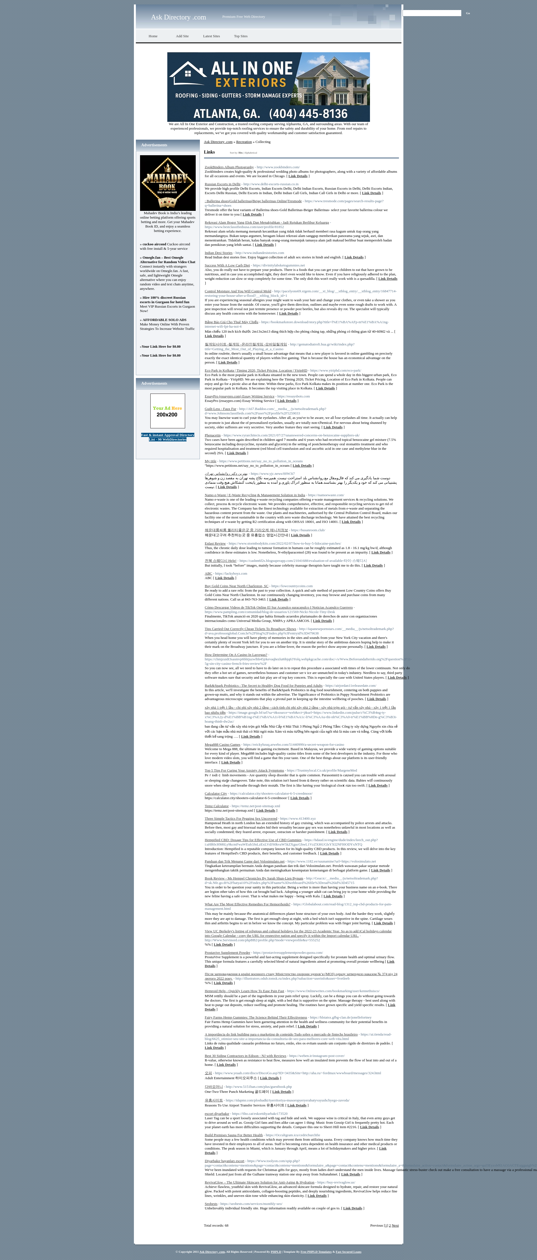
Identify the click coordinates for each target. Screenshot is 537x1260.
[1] (386, 1225)
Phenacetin (213, 435)
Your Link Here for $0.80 (161, 346)
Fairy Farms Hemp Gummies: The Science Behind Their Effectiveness (256, 1017)
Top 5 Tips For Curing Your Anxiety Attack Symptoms (244, 770)
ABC (208, 573)
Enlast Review (215, 543)
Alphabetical (250, 152)
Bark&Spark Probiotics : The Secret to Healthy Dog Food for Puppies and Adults (264, 685)
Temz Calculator (217, 806)
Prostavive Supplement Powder (227, 952)
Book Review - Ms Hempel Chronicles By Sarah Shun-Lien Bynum (254, 878)
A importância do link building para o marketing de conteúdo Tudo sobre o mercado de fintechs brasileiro (281, 1034)
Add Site (182, 36)
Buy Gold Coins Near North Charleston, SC (237, 586)
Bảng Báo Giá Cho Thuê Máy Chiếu (231, 322)
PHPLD (276, 1251)
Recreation (244, 142)
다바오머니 (214, 1086)
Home (153, 36)
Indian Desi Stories (219, 253)
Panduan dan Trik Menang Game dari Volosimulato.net (245, 861)
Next (395, 1225)
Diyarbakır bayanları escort (224, 1161)
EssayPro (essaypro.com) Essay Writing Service (239, 396)
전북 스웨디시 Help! (221, 561)
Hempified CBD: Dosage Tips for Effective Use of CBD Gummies (253, 840)
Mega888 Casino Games (223, 744)
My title (211, 461)
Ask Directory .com (178, 17)
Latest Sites (211, 36)
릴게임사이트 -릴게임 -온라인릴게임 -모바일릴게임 (246, 344)
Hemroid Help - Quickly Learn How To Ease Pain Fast (244, 991)
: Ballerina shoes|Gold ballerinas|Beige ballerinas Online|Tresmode (253, 201)
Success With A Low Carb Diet (227, 265)
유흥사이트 (214, 1100)
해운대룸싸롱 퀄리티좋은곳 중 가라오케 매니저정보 (246, 530)
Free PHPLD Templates (316, 1251)
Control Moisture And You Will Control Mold (238, 291)
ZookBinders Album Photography (229, 167)
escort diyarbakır (217, 1113)
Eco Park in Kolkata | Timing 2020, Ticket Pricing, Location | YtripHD (256, 370)
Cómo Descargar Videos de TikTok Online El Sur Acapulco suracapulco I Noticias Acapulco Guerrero (279, 607)
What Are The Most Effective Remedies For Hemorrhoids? (247, 904)
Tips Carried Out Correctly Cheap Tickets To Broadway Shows (250, 629)
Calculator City (216, 793)
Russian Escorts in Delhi (223, 184)
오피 (208, 1073)
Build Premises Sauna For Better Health (234, 1135)
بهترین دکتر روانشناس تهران (226, 473)
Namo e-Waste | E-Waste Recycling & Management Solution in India (255, 495)
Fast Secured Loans (348, 1251)
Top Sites (241, 36)
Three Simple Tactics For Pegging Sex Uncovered (241, 818)
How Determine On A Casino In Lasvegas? (236, 655)
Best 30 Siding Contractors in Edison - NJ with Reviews (245, 1056)
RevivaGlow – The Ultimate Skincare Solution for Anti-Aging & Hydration (260, 1182)
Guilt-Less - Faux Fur (220, 409)
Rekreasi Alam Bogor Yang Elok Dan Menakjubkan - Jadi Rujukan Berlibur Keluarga (267, 222)
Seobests (211, 1204)
